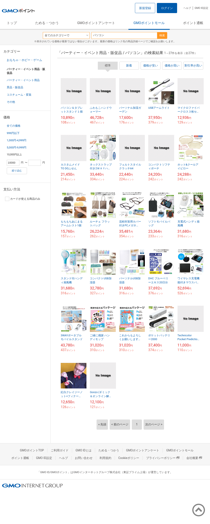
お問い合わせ (84, 458)
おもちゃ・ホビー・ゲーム (24, 60)
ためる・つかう (47, 23)
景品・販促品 (15, 87)
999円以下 (13, 133)
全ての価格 (13, 125)
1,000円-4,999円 (16, 140)
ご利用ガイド (60, 450)
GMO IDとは (83, 450)
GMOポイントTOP (32, 450)
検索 (162, 35)
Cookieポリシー (128, 458)
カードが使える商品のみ (22, 199)
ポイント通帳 (193, 23)
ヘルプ (187, 8)
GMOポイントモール (149, 23)
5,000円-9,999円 (16, 147)
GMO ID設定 (201, 8)
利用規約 (105, 458)
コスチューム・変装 (19, 94)
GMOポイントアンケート (96, 23)
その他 (11, 101)
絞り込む (17, 170)
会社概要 (194, 458)
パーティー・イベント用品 (23, 80)
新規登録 (145, 8)
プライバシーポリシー (162, 458)
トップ (12, 23)
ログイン (167, 8)
